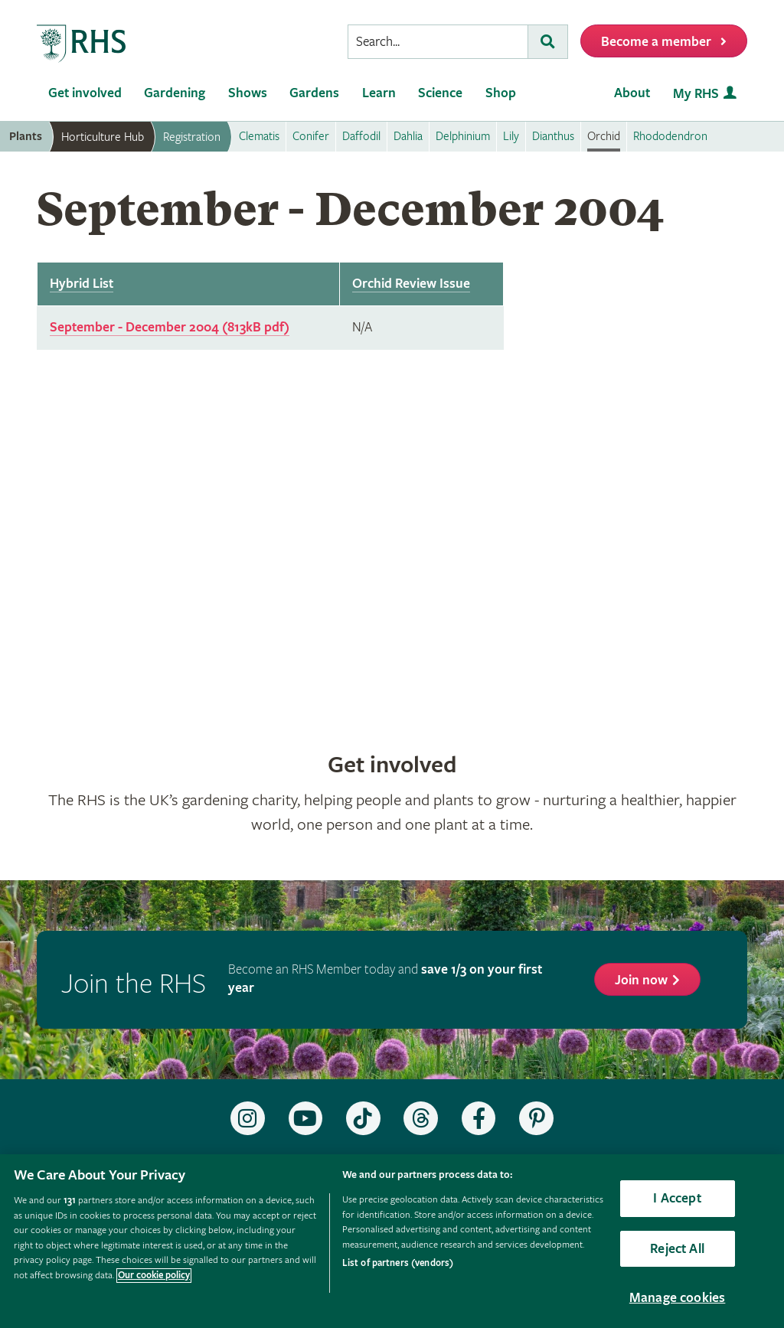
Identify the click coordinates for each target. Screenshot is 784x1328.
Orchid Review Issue (411, 284)
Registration (191, 137)
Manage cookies (677, 1298)
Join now (641, 980)
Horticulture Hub (102, 137)
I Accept (677, 1198)
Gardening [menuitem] (174, 93)
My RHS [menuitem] (696, 94)
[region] (392, 1241)
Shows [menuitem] (247, 93)
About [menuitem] (632, 93)
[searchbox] (438, 41)
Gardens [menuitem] (314, 93)
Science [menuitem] (440, 93)
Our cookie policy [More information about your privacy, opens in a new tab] (154, 1275)
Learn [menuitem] (379, 93)
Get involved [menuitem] (85, 93)
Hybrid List (81, 284)
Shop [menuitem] (500, 93)
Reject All (677, 1249)
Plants (25, 136)
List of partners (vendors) (397, 1263)
